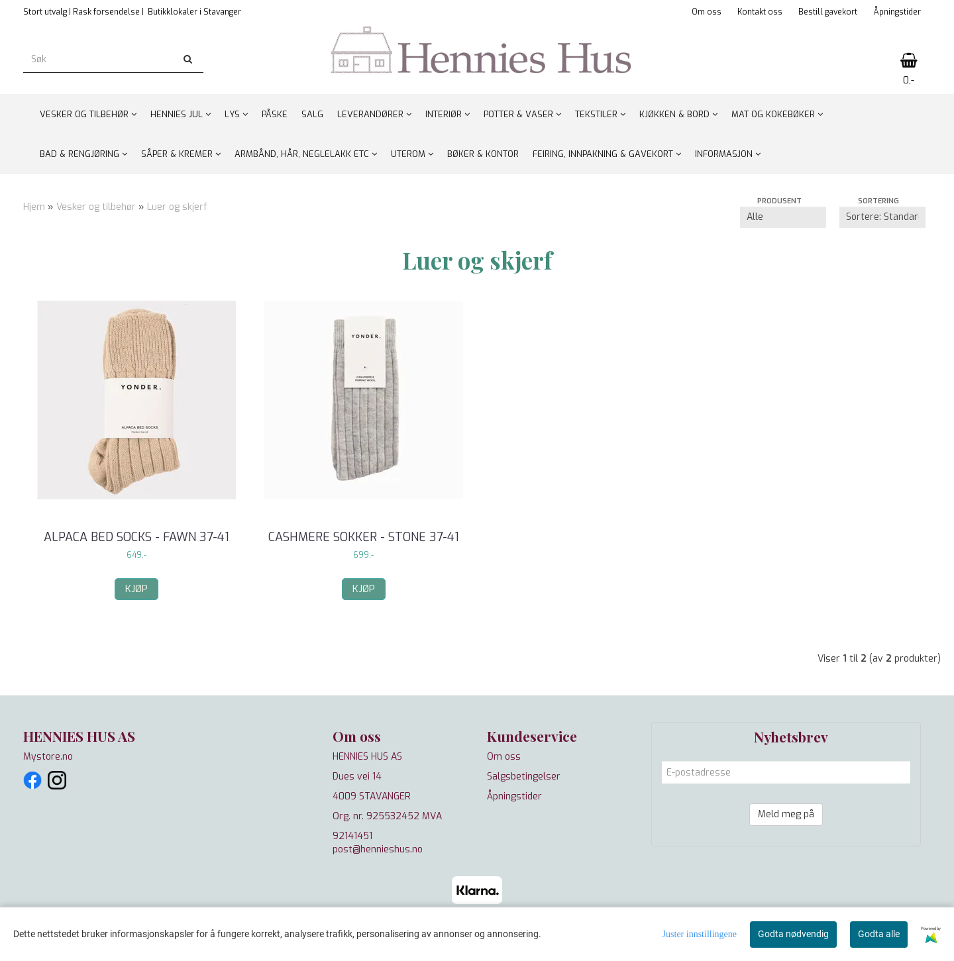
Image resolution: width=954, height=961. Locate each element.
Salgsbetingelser (523, 776)
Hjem (34, 207)
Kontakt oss (759, 12)
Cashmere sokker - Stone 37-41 (363, 537)
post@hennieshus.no (378, 849)
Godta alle (879, 934)
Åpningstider (897, 12)
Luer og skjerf (177, 207)
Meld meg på (786, 814)
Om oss (706, 12)
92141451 (352, 836)
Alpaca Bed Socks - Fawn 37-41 (136, 537)
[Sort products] (882, 217)
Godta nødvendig (793, 934)
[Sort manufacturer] (783, 217)
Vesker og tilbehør (97, 207)
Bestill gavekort (827, 12)
